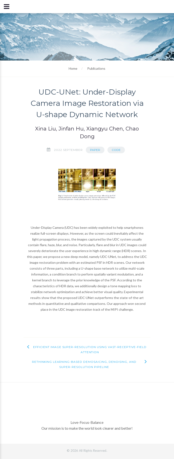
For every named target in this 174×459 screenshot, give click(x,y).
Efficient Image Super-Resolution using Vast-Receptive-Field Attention (89, 349)
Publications (96, 68)
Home (73, 68)
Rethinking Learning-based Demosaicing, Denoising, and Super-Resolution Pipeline (84, 364)
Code (116, 150)
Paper (95, 150)
